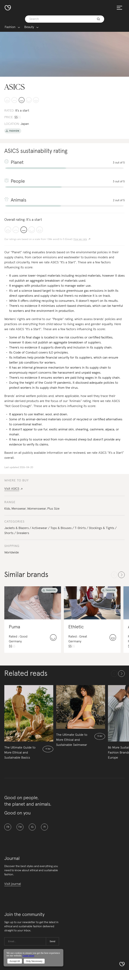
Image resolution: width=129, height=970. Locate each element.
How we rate (80, 239)
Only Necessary (34, 961)
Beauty (29, 27)
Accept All (15, 961)
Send (52, 941)
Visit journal (12, 884)
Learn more (28, 955)
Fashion (10, 27)
